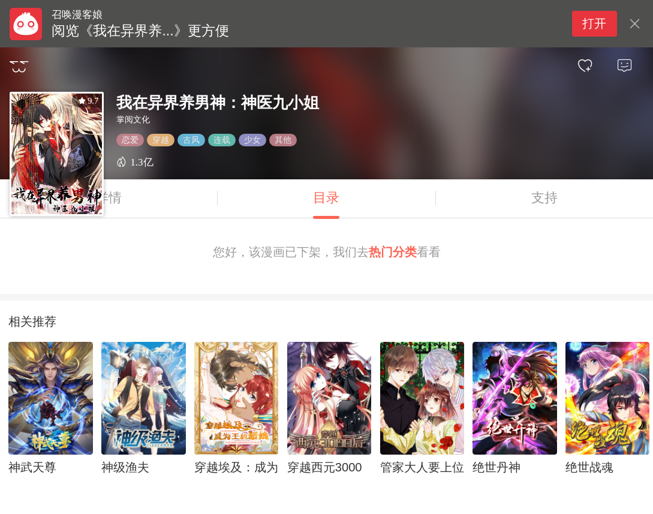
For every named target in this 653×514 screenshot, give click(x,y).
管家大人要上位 (422, 467)
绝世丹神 (496, 467)
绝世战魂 (589, 467)
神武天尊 (32, 467)
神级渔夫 (125, 467)
